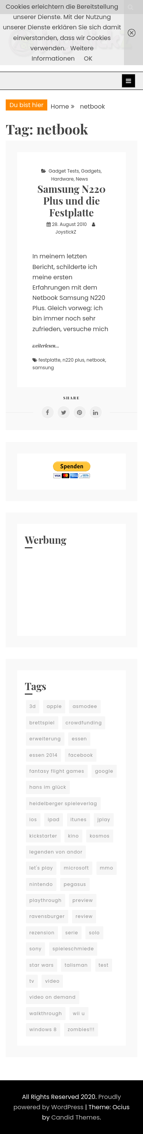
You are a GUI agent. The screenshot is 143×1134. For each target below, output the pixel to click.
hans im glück (47, 787)
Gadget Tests (63, 171)
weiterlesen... (45, 346)
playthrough (45, 900)
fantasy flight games (56, 771)
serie (71, 932)
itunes (79, 819)
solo (94, 932)
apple (54, 706)
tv (31, 981)
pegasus (75, 884)
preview (82, 900)
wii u (79, 1013)
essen (79, 738)
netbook (96, 360)
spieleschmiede (73, 948)
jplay (103, 819)
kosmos (99, 836)
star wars (41, 965)
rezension (42, 932)
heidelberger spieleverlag (63, 803)
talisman (76, 965)
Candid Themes (75, 1117)
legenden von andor (55, 852)
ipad (53, 819)
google (104, 771)
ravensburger (47, 916)
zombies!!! (81, 1029)
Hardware (62, 179)
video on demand (52, 997)
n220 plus (73, 360)
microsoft (76, 868)
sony (35, 948)
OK (88, 58)
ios (33, 819)
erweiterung (45, 738)
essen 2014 (43, 755)
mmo (106, 868)
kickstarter (43, 836)
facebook (80, 755)
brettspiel (42, 722)
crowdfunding (84, 722)
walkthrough (45, 1013)
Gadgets (91, 171)
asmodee (84, 706)
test (104, 965)
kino (73, 836)
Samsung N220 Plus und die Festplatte (71, 200)
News (82, 179)
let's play (41, 868)
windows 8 (43, 1029)
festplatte (49, 360)
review (84, 916)
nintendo (41, 884)
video (52, 981)
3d (32, 706)
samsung (43, 367)
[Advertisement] (71, 590)
